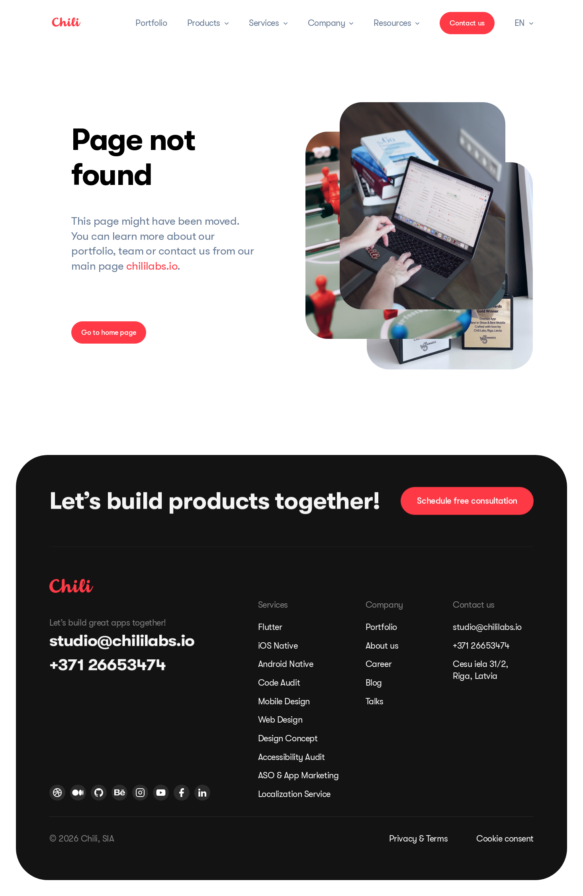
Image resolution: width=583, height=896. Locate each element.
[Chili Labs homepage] (71, 586)
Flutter (270, 627)
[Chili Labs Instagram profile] (140, 793)
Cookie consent (505, 839)
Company (326, 23)
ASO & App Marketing (297, 775)
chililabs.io (151, 266)
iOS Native (278, 646)
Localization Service (294, 794)
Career (378, 664)
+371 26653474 (102, 665)
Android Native (285, 664)
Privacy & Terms (418, 839)
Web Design (280, 720)
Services (264, 23)
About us (382, 646)
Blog (374, 683)
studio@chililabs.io (115, 640)
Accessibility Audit (291, 757)
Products (203, 23)
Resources (392, 23)
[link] (66, 26)
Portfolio (151, 23)
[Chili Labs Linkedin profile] (202, 793)
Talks (374, 701)
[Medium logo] (78, 793)
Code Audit (279, 683)
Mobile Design (284, 701)
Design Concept (288, 738)
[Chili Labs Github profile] (99, 793)
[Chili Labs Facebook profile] (182, 793)
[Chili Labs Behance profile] (119, 793)
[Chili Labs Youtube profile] (161, 793)
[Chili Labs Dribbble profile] (57, 793)
